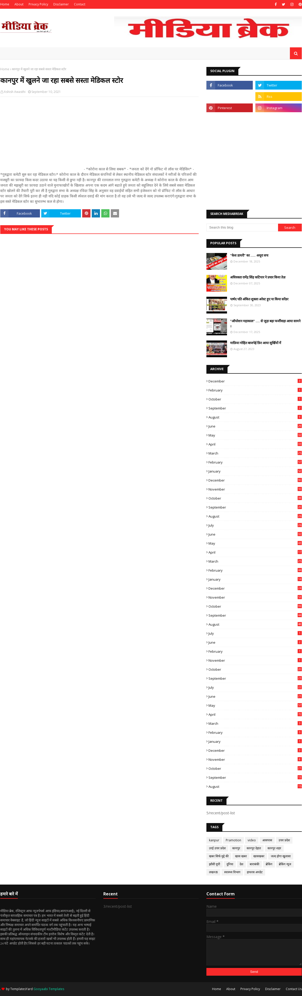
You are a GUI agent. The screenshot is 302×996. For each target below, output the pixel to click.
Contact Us (294, 989)
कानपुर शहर (274, 848)
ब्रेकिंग (269, 864)
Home (4, 4)
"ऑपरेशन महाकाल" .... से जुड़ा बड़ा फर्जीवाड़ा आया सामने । (265, 323)
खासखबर (258, 856)
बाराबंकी (254, 864)
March (255, 453)
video (252, 840)
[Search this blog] (242, 227)
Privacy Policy (38, 4)
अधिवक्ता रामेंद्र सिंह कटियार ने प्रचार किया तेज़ (258, 277)
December (255, 381)
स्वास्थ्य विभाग (232, 872)
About (18, 4)
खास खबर (241, 856)
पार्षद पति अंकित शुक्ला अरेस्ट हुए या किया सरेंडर (259, 299)
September (255, 408)
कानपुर (236, 848)
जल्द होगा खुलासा (281, 856)
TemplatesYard (21, 989)
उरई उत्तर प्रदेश (217, 848)
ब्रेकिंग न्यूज (285, 864)
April (255, 444)
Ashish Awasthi (15, 92)
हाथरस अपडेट (255, 872)
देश (241, 864)
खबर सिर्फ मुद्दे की (219, 856)
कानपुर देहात (254, 848)
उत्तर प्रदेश (284, 840)
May (255, 435)
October (255, 399)
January (255, 471)
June (255, 426)
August (255, 417)
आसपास (267, 840)
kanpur (214, 840)
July (255, 525)
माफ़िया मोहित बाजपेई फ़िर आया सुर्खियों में (255, 342)
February (255, 390)
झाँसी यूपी (214, 864)
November (255, 489)
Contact (79, 4)
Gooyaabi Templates (48, 989)
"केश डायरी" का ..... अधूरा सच (249, 255)
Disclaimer (61, 4)
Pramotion (233, 840)
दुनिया (229, 864)
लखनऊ (213, 872)
